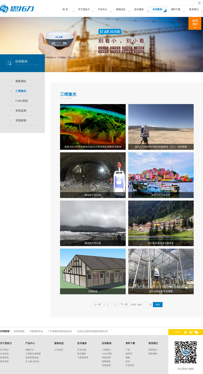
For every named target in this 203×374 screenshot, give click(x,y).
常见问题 (81, 349)
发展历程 (4, 357)
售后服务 (81, 353)
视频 (128, 357)
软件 (128, 361)
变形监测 (20, 110)
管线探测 (20, 120)
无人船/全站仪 (32, 361)
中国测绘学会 (36, 331)
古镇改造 (93, 291)
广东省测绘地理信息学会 (60, 331)
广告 (128, 349)
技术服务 (82, 343)
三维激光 (20, 91)
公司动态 (58, 349)
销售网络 (153, 353)
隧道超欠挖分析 (93, 195)
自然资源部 (19, 331)
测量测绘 (20, 81)
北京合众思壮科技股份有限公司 (92, 331)
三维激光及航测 (33, 353)
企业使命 (4, 353)
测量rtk (29, 349)
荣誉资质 (4, 361)
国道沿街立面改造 (160, 195)
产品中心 (30, 343)
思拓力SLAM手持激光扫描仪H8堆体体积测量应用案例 (92, 147)
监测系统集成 (32, 357)
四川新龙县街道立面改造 (161, 243)
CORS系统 (21, 100)
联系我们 (153, 343)
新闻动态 (59, 343)
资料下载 (130, 343)
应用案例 (106, 343)
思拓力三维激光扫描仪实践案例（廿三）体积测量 (161, 147)
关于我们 (4, 349)
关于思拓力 (6, 343)
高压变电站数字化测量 (161, 291)
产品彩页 (130, 365)
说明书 (129, 353)
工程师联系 (82, 357)
